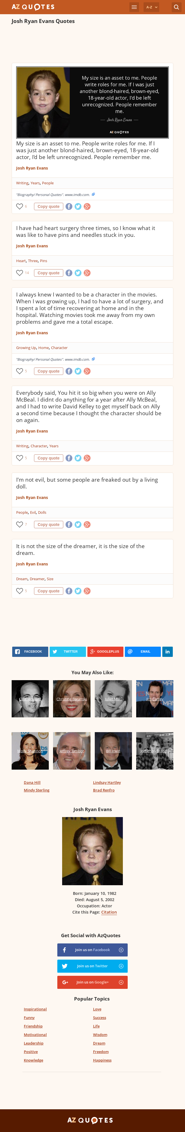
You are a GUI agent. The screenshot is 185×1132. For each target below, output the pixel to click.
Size (50, 578)
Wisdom (100, 1034)
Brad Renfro (104, 790)
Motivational (35, 1034)
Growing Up (26, 347)
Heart (21, 260)
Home (43, 347)
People (48, 182)
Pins (43, 260)
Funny (29, 1017)
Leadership (33, 1043)
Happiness (102, 1060)
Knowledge (33, 1060)
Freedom (101, 1051)
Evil (33, 512)
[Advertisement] (93, 44)
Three (33, 260)
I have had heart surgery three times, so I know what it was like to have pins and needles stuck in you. (85, 231)
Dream (22, 578)
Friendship (33, 1026)
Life (96, 1026)
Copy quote (49, 206)
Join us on (92, 949)
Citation (109, 912)
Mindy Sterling (36, 790)
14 (27, 272)
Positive (31, 1051)
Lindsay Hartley (107, 782)
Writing (22, 182)
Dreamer (37, 578)
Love (97, 1009)
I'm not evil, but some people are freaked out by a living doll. (87, 483)
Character (59, 347)
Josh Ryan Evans (32, 168)
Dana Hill (32, 782)
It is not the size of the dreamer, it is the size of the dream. (80, 549)
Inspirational (35, 1009)
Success (99, 1017)
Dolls (42, 512)
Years (35, 182)
